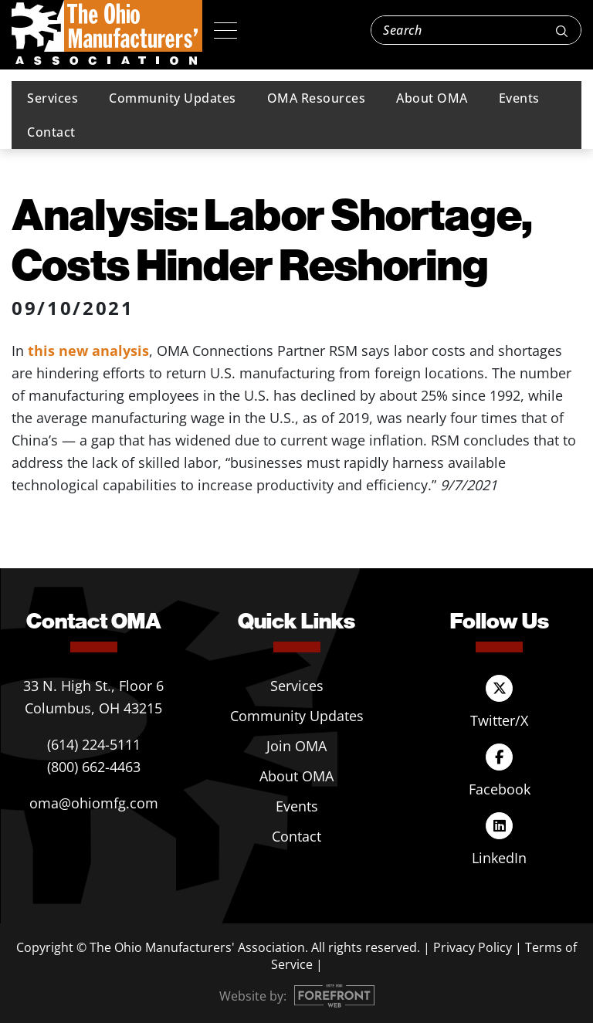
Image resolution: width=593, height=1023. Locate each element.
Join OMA (296, 746)
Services (52, 98)
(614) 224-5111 (94, 744)
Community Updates (172, 98)
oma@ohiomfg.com (93, 803)
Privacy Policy (472, 947)
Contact (51, 132)
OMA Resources (316, 98)
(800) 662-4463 (94, 766)
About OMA (432, 98)
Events (519, 98)
